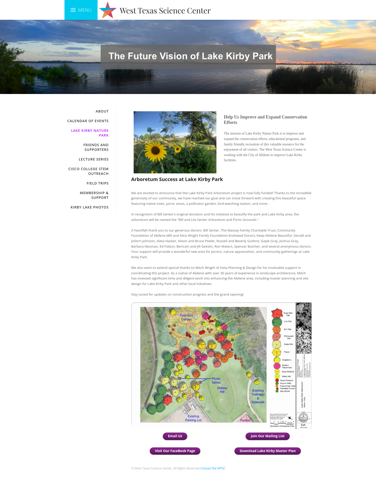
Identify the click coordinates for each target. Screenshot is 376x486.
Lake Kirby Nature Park (90, 133)
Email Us (175, 436)
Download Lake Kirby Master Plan (268, 451)
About (102, 111)
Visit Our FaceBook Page (175, 451)
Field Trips (98, 183)
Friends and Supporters (96, 147)
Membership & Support (94, 195)
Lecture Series (94, 159)
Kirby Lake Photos (90, 207)
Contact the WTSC (212, 468)
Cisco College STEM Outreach (88, 171)
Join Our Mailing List (267, 436)
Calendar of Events (88, 120)
